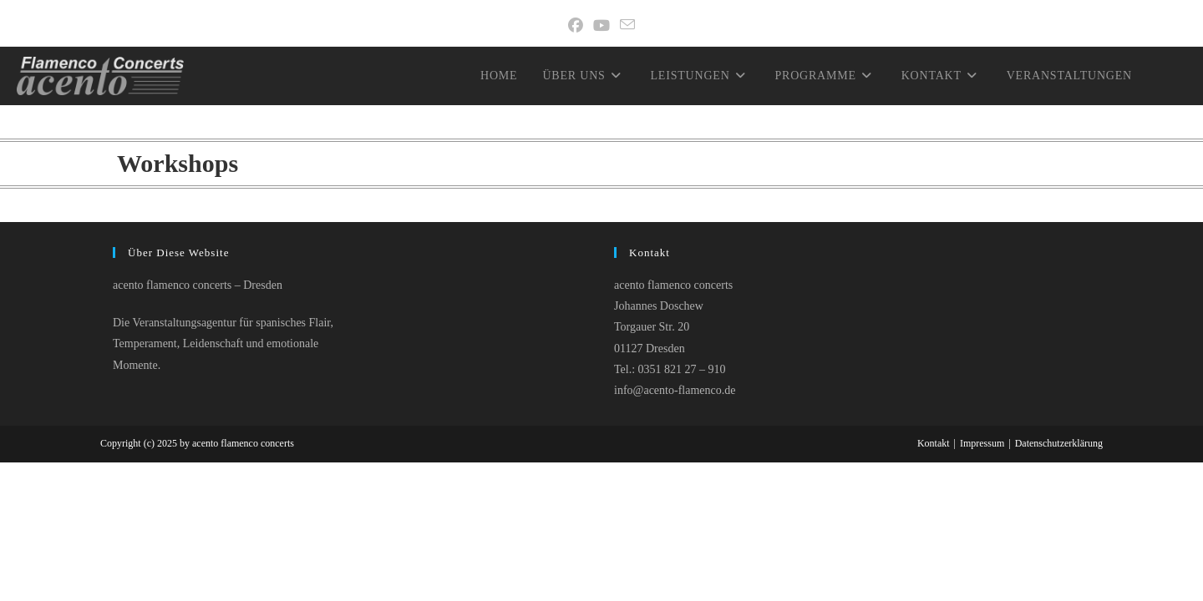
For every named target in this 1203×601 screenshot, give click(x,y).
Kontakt (933, 443)
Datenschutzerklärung (1059, 443)
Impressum (982, 443)
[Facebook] (575, 26)
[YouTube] (601, 26)
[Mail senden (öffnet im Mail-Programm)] (627, 26)
